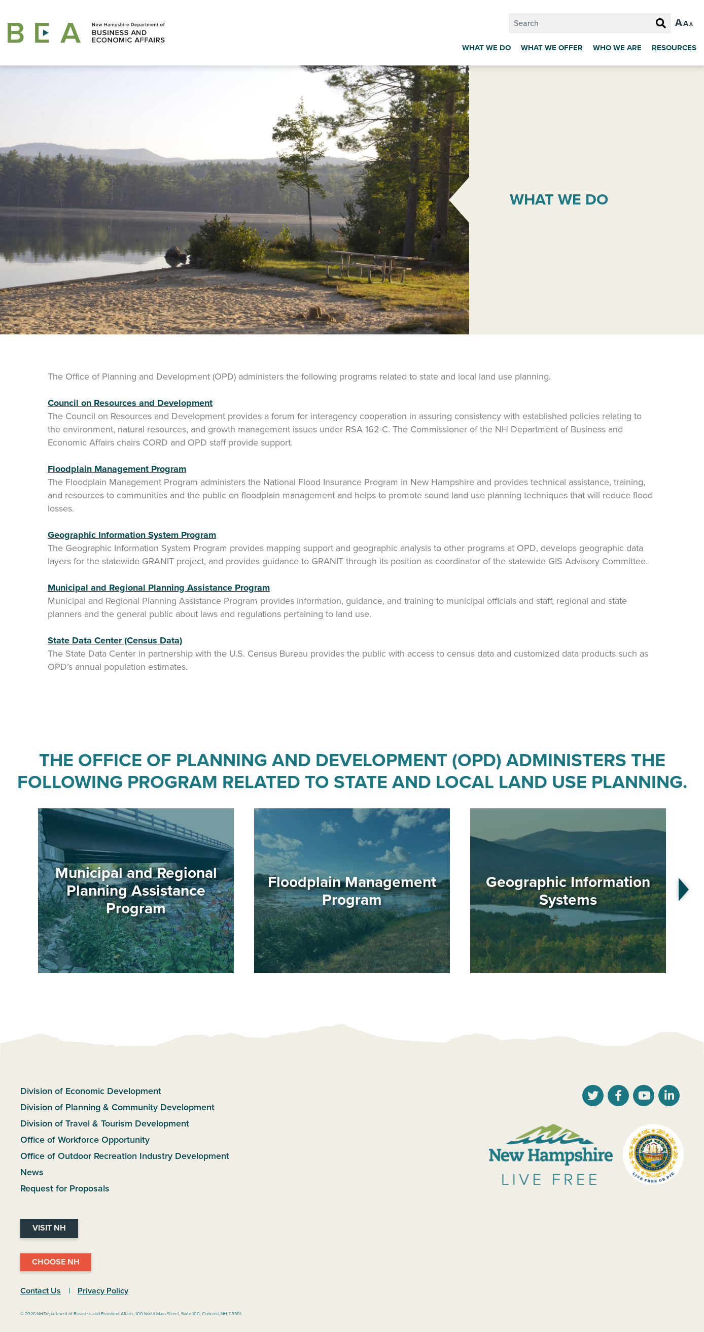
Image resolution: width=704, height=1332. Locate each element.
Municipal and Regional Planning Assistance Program (136, 890)
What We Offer (552, 47)
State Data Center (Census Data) (115, 640)
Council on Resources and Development (130, 402)
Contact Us (40, 1291)
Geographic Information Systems (568, 891)
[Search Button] (661, 23)
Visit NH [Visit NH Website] (49, 1228)
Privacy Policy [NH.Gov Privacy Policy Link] (103, 1291)
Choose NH (56, 1262)
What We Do (486, 47)
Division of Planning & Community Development (117, 1107)
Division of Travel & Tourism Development (104, 1123)
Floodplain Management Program (352, 891)
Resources (674, 47)
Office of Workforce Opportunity (85, 1139)
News (32, 1172)
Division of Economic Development (90, 1091)
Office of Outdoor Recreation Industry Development (124, 1156)
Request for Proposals (65, 1188)
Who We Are (617, 47)
